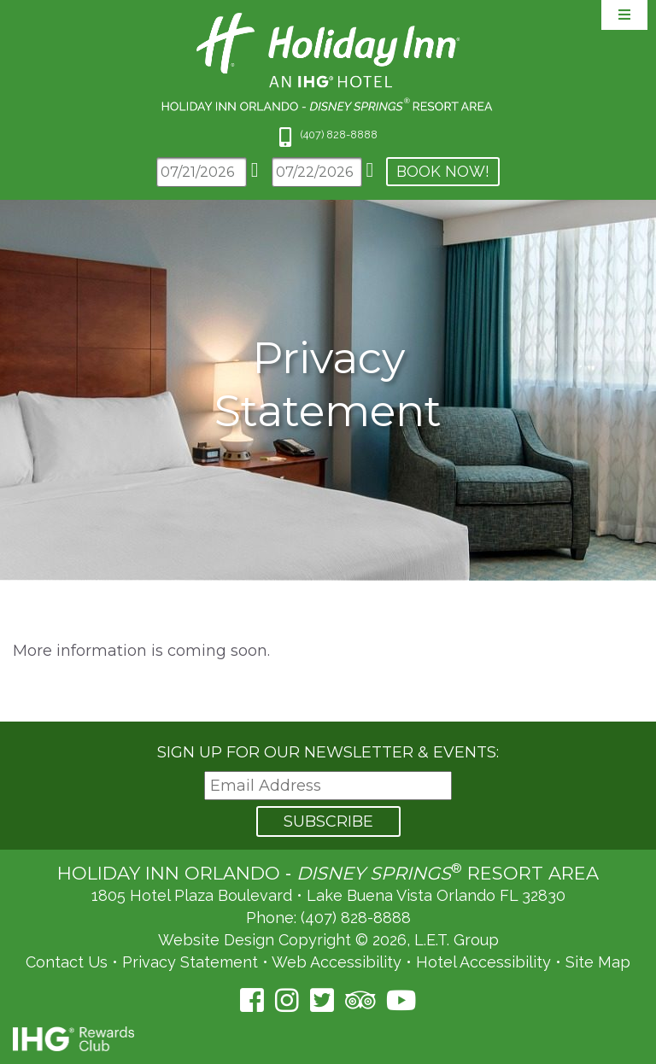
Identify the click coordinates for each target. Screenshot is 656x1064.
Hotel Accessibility (483, 962)
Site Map (597, 962)
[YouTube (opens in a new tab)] (401, 1000)
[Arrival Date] (201, 172)
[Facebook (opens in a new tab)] (252, 1000)
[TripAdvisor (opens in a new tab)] (360, 1000)
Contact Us (67, 962)
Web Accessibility (336, 962)
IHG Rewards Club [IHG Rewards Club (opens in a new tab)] (73, 1038)
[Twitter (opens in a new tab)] (322, 1000)
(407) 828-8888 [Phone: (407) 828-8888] (356, 918)
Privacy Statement (190, 962)
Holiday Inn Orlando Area (328, 62)
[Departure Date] (317, 172)
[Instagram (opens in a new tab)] (287, 1000)
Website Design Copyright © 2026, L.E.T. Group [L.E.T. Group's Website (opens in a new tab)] (328, 940)
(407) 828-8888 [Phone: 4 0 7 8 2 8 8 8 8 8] (339, 134)
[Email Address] (328, 786)
